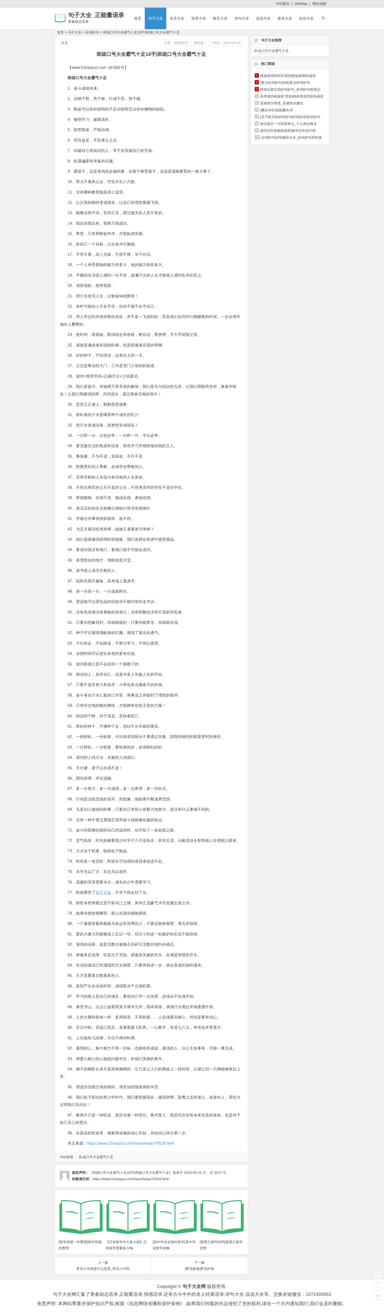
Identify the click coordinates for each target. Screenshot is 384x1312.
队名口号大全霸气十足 (96, 1157)
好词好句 (92, 32)
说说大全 (263, 18)
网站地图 (319, 4)
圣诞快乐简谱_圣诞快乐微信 (281, 103)
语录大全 (198, 18)
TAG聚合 (282, 4)
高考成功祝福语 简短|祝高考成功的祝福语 (292, 96)
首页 (137, 18)
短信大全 (306, 18)
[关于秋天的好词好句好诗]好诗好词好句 (290, 117)
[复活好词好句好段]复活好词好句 (285, 83)
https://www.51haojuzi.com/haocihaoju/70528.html (130, 1143)
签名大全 (284, 18)
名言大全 (177, 18)
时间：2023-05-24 (227, 43)
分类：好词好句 (176, 43)
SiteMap (301, 4)
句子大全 (155, 18)
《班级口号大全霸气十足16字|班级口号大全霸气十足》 (131, 1173)
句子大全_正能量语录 (96, 15)
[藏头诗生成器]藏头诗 (276, 110)
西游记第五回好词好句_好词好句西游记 (290, 89)
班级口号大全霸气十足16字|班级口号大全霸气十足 (141, 32)
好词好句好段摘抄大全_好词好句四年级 (292, 137)
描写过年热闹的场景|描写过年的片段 (288, 131)
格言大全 (220, 18)
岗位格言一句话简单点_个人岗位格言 (288, 124)
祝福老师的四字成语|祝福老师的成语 (288, 76)
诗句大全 (241, 18)
